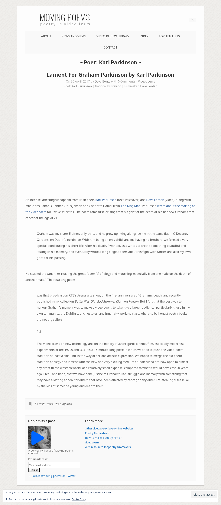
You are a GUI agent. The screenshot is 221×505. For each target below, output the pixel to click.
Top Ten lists (169, 36)
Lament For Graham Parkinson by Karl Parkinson (110, 74)
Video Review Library (112, 36)
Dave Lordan (148, 86)
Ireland (116, 86)
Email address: (38, 459)
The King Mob (131, 206)
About (46, 36)
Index (144, 36)
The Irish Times (43, 403)
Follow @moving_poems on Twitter (53, 476)
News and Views (73, 36)
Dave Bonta (102, 81)
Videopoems (146, 81)
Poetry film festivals (97, 433)
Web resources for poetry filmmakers (108, 447)
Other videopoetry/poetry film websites (109, 428)
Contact (110, 47)
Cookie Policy (79, 499)
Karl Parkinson (81, 86)
